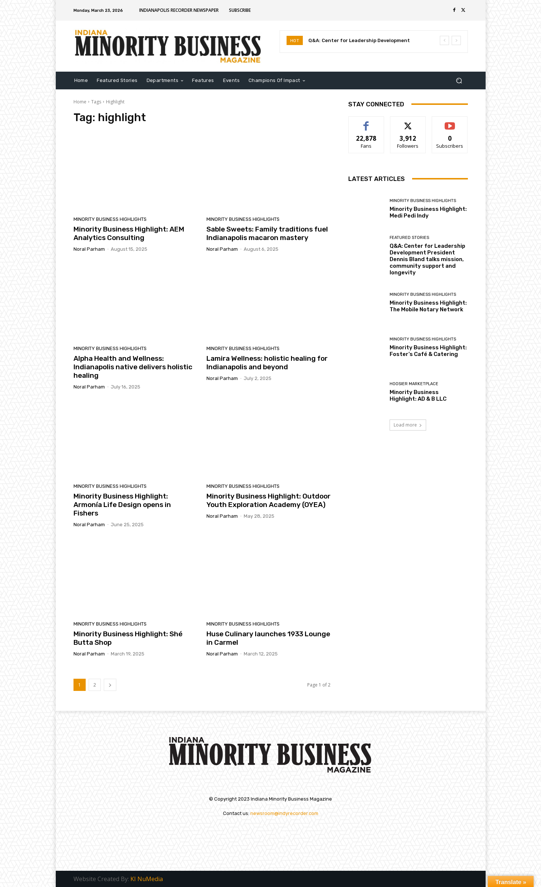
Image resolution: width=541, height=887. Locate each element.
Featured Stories (409, 238)
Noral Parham (89, 249)
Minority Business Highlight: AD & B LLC (419, 395)
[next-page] (110, 685)
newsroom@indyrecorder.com (284, 813)
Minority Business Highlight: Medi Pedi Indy (428, 212)
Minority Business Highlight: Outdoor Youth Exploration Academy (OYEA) (268, 500)
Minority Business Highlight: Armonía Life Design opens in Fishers (122, 504)
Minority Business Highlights (110, 219)
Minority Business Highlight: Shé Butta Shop (127, 638)
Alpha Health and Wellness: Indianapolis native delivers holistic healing (132, 367)
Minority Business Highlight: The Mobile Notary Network (428, 306)
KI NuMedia (146, 879)
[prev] (444, 40)
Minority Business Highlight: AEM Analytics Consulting (128, 233)
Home (79, 102)
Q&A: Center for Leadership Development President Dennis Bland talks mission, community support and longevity (427, 259)
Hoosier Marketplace (414, 384)
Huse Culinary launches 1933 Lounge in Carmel (268, 638)
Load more (408, 425)
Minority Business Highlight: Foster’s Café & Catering (428, 350)
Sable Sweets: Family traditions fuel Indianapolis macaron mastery (267, 233)
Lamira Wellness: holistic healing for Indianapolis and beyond (267, 362)
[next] (456, 40)
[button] (459, 80)
